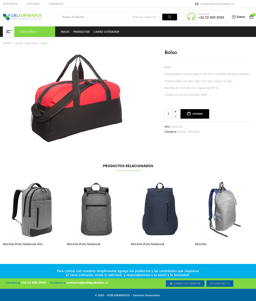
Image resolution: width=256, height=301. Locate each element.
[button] (185, 283)
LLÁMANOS (204, 14)
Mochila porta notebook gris (23, 244)
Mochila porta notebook (83, 244)
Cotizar (197, 113)
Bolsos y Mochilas (26, 43)
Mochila (200, 244)
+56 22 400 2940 (211, 17)
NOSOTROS (10, 4)
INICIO (7, 43)
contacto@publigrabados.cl (217, 4)
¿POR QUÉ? (33, 4)
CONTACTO (56, 4)
